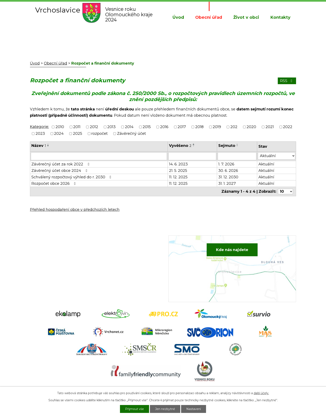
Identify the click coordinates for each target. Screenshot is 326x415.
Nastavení (193, 409)
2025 (77, 133)
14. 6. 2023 (178, 164)
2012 (94, 127)
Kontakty (280, 17)
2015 (147, 127)
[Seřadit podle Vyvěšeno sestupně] (193, 146)
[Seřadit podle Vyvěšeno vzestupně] (193, 144)
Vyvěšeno (180, 145)
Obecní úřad (208, 17)
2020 (251, 127)
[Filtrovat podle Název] (99, 156)
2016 (164, 127)
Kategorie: (39, 126)
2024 (59, 133)
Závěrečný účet (131, 133)
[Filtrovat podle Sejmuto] (237, 156)
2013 (111, 127)
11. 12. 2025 (178, 177)
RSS (287, 81)
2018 (199, 127)
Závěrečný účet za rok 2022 (61, 164)
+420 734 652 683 (123, 259)
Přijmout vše (134, 409)
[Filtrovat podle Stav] (276, 156)
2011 (76, 127)
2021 (269, 127)
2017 (182, 127)
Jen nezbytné (165, 409)
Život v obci (246, 17)
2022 (287, 127)
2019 (217, 127)
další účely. (261, 393)
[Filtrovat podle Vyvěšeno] (192, 156)
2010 (60, 127)
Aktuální (266, 164)
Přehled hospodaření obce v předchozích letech (75, 209)
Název (38, 145)
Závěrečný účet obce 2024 (60, 170)
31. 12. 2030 (228, 177)
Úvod (178, 17)
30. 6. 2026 (228, 170)
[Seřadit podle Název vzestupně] (48, 144)
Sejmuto (226, 145)
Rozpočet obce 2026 (54, 183)
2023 (40, 133)
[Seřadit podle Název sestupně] (48, 146)
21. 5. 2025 (178, 170)
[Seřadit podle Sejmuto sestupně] (237, 146)
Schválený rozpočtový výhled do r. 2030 (72, 177)
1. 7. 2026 (226, 164)
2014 (129, 127)
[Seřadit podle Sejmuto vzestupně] (237, 144)
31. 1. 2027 (227, 183)
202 (233, 127)
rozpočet (99, 133)
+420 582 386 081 (122, 252)
